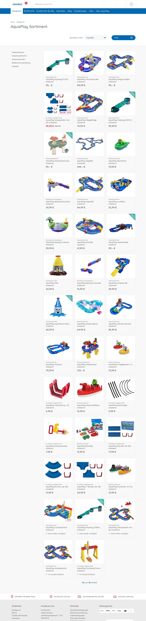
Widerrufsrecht (47, 613)
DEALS (29, 16)
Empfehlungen (80, 16)
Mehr (91, 16)
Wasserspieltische (19, 56)
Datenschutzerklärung (78, 613)
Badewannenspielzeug (21, 63)
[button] (121, 7)
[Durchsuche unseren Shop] (68, 7)
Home (13, 22)
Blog (70, 16)
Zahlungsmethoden (77, 618)
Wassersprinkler (18, 59)
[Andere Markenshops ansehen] (26, 5)
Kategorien (17, 16)
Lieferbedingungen (77, 615)
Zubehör (15, 66)
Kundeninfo (45, 610)
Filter (123, 37)
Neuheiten (60, 16)
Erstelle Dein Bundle (45, 16)
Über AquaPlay (102, 16)
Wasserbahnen (17, 52)
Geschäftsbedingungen (79, 610)
